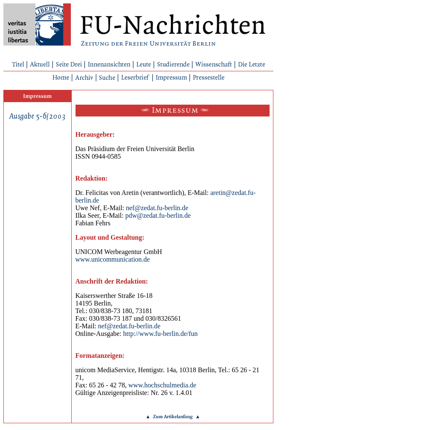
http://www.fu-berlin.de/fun (160, 333)
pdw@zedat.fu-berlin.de (158, 215)
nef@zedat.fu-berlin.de (157, 207)
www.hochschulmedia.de (162, 385)
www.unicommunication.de (113, 259)
